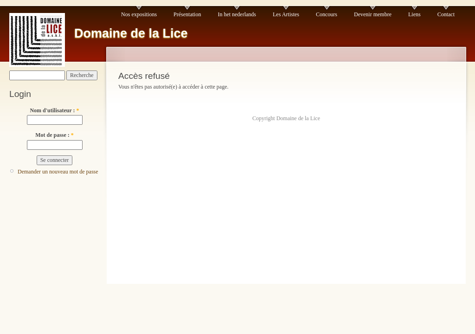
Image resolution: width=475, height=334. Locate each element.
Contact (446, 14)
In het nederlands (237, 14)
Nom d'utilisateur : (54, 110)
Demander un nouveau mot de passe (58, 171)
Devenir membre (373, 14)
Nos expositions (139, 14)
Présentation (187, 14)
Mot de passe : (54, 135)
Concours (326, 14)
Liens (414, 14)
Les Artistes (286, 14)
